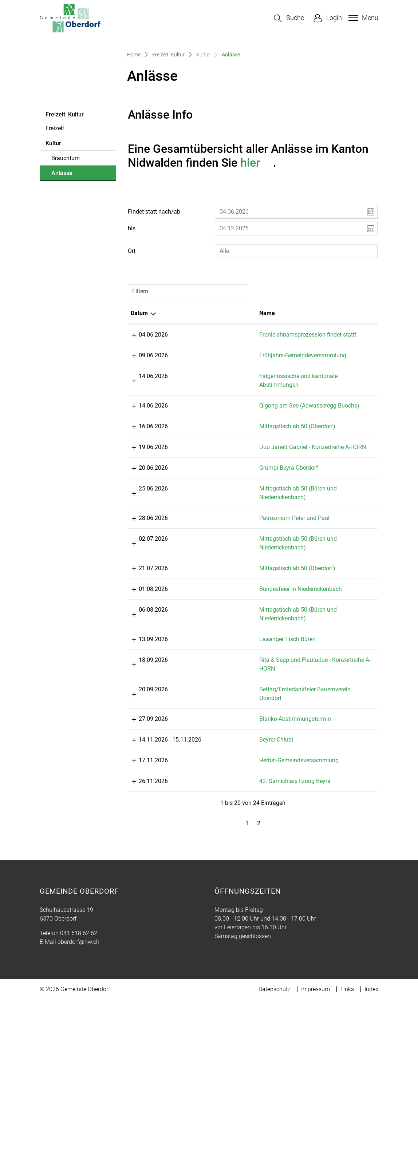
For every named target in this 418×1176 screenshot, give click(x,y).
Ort (131, 340)
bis (131, 317)
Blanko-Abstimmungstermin (243, 869)
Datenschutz (275, 1165)
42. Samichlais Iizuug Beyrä (243, 957)
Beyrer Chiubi (224, 907)
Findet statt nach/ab (154, 300)
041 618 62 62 (78, 1109)
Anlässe (71, 264)
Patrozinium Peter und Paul (242, 650)
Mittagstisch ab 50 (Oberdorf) (245, 550)
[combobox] (296, 340)
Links (347, 1165)
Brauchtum (65, 247)
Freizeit (55, 217)
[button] (289, 18)
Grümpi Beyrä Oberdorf (236, 600)
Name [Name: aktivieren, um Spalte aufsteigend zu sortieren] (215, 402)
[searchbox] (296, 340)
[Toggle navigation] (362, 17)
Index (371, 1165)
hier (256, 252)
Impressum (315, 1165)
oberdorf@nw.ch (78, 1118)
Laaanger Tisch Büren (235, 780)
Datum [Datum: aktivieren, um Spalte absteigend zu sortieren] (139, 402)
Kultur (53, 232)
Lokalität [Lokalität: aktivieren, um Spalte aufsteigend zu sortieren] (301, 402)
